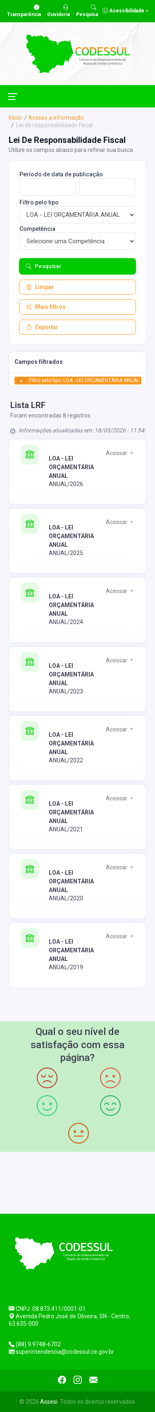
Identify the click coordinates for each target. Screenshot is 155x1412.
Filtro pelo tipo (39, 202)
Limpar (40, 287)
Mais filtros (46, 307)
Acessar (120, 453)
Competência (37, 228)
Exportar (42, 327)
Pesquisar (43, 266)
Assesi (48, 1401)
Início (15, 117)
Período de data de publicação (61, 174)
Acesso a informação (56, 117)
